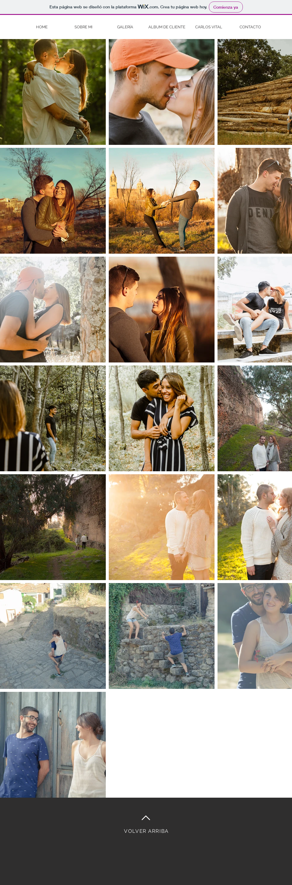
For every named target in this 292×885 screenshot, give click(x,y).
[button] (125, 27)
